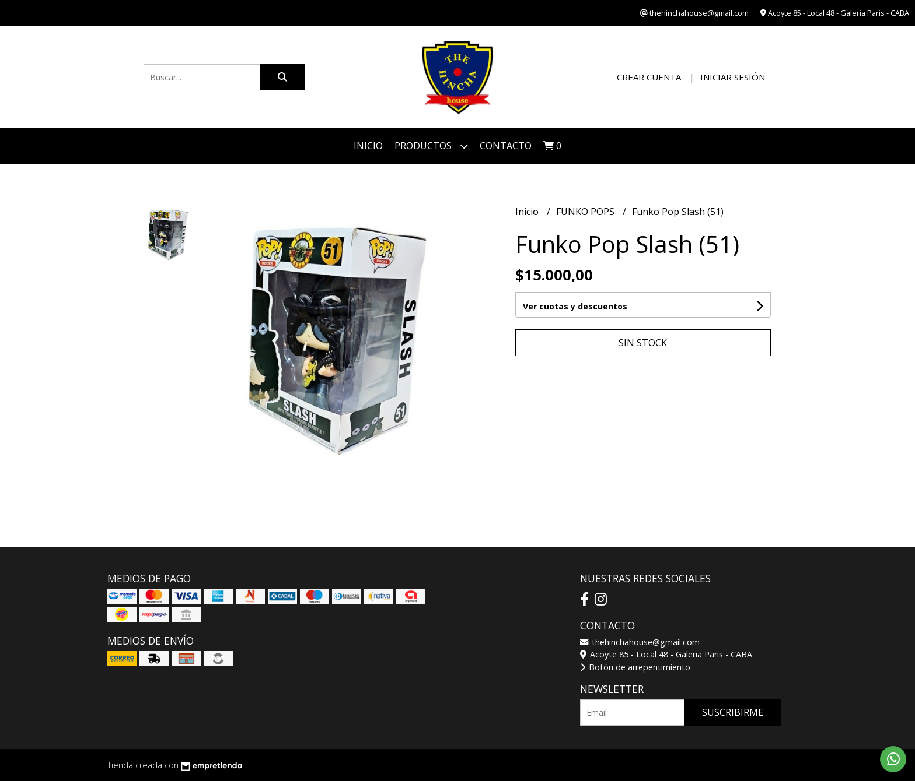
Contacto (506, 145)
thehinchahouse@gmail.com (640, 642)
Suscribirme (732, 712)
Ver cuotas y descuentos (575, 306)
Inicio (368, 145)
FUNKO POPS (586, 211)
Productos (431, 146)
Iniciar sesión (732, 77)
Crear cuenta (649, 77)
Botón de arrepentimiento (635, 667)
